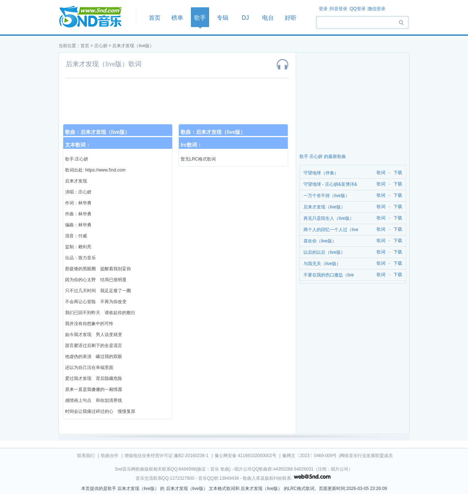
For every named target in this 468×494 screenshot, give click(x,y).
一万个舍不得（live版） (326, 195)
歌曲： (97, 132)
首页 (95, 17)
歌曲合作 (109, 455)
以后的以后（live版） (324, 252)
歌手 (200, 18)
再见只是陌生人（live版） (328, 218)
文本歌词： (78, 145)
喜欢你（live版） (319, 241)
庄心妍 (100, 45)
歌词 (379, 173)
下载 (397, 173)
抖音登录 (338, 8)
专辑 (223, 18)
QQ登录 (358, 8)
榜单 (177, 18)
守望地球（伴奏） (321, 173)
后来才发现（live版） (133, 45)
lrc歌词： (191, 145)
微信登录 (376, 8)
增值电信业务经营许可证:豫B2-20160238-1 (166, 455)
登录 (323, 8)
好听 (291, 18)
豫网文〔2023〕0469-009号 (309, 455)
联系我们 (86, 455)
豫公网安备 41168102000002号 (245, 455)
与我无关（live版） (322, 263)
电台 (268, 18)
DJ (245, 18)
